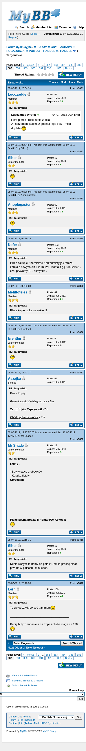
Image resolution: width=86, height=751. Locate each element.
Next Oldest (16, 647)
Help (78, 27)
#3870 (80, 583)
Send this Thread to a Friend (27, 680)
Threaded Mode (58, 82)
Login (34, 33)
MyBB (23, 731)
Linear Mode (76, 82)
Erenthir (25, 329)
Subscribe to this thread (25, 685)
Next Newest (34, 647)
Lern (12, 589)
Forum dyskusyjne (19, 47)
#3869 (80, 539)
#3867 (80, 372)
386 (79, 65)
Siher (24, 148)
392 (49, 68)
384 (63, 65)
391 (41, 68)
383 (56, 65)
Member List (42, 27)
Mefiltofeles (17, 292)
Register (12, 37)
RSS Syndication (51, 723)
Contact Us (15, 716)
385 (71, 65)
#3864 (80, 238)
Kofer (12, 245)
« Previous (28, 65)
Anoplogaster (28, 195)
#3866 (80, 332)
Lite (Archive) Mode (29, 723)
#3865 (80, 286)
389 (25, 68)
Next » (68, 68)
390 (33, 68)
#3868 (80, 439)
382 (48, 65)
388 (18, 68)
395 (59, 68)
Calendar (62, 27)
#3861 (80, 88)
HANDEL (66, 51)
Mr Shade (26, 436)
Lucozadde (17, 94)
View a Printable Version (25, 675)
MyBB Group (50, 731)
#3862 (80, 151)
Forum (26, 716)
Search (22, 27)
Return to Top (16, 720)
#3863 (80, 198)
